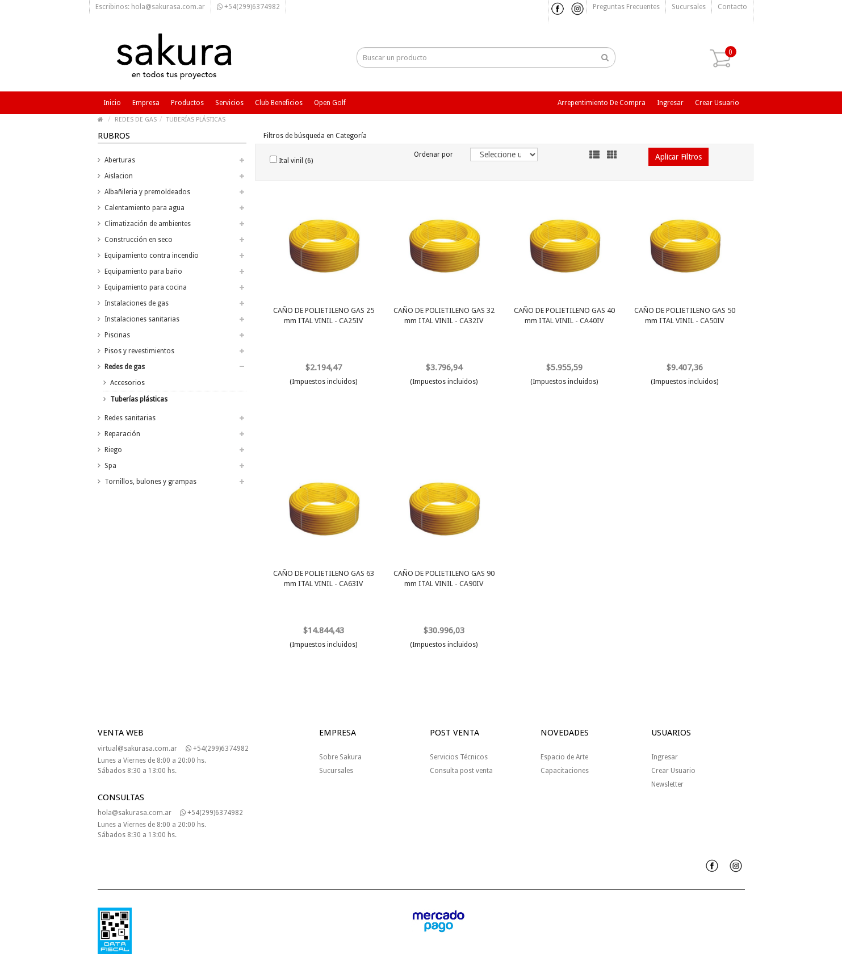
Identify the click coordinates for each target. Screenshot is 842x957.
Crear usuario (717, 103)
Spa (110, 466)
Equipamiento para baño (143, 271)
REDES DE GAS (136, 119)
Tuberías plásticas (138, 399)
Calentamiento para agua (144, 208)
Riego (113, 450)
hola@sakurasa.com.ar (134, 813)
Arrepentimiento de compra (602, 103)
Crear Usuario (673, 771)
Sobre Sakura (340, 757)
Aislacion (118, 176)
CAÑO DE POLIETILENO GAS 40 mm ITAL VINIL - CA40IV (564, 315)
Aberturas (119, 160)
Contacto (732, 7)
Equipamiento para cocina (145, 287)
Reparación (122, 434)
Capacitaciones (565, 771)
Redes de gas (124, 367)
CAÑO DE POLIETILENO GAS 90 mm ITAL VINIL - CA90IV (444, 578)
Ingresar (670, 103)
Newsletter (667, 784)
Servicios (229, 103)
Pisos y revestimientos (139, 351)
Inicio (112, 103)
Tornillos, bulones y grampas (150, 482)
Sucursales (689, 7)
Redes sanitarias (130, 418)
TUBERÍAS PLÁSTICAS (195, 119)
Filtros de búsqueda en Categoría (315, 136)
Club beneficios (279, 103)
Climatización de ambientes (147, 224)
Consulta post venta (461, 771)
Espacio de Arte (564, 757)
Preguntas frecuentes (626, 7)
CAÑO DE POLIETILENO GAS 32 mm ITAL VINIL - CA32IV (444, 315)
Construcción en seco (138, 240)
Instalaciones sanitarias (141, 319)
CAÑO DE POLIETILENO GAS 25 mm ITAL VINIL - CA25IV (323, 315)
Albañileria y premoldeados (147, 192)
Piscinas (117, 335)
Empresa (146, 103)
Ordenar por (433, 154)
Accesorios (127, 383)
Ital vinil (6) (291, 160)
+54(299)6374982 (248, 7)
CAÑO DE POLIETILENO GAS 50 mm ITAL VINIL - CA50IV (684, 315)
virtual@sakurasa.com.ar (137, 749)
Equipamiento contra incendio (151, 256)
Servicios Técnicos (459, 757)
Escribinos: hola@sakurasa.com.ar (150, 7)
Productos (187, 103)
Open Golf (330, 103)
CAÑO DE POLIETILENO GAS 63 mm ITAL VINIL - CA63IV (323, 578)
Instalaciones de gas (136, 303)
